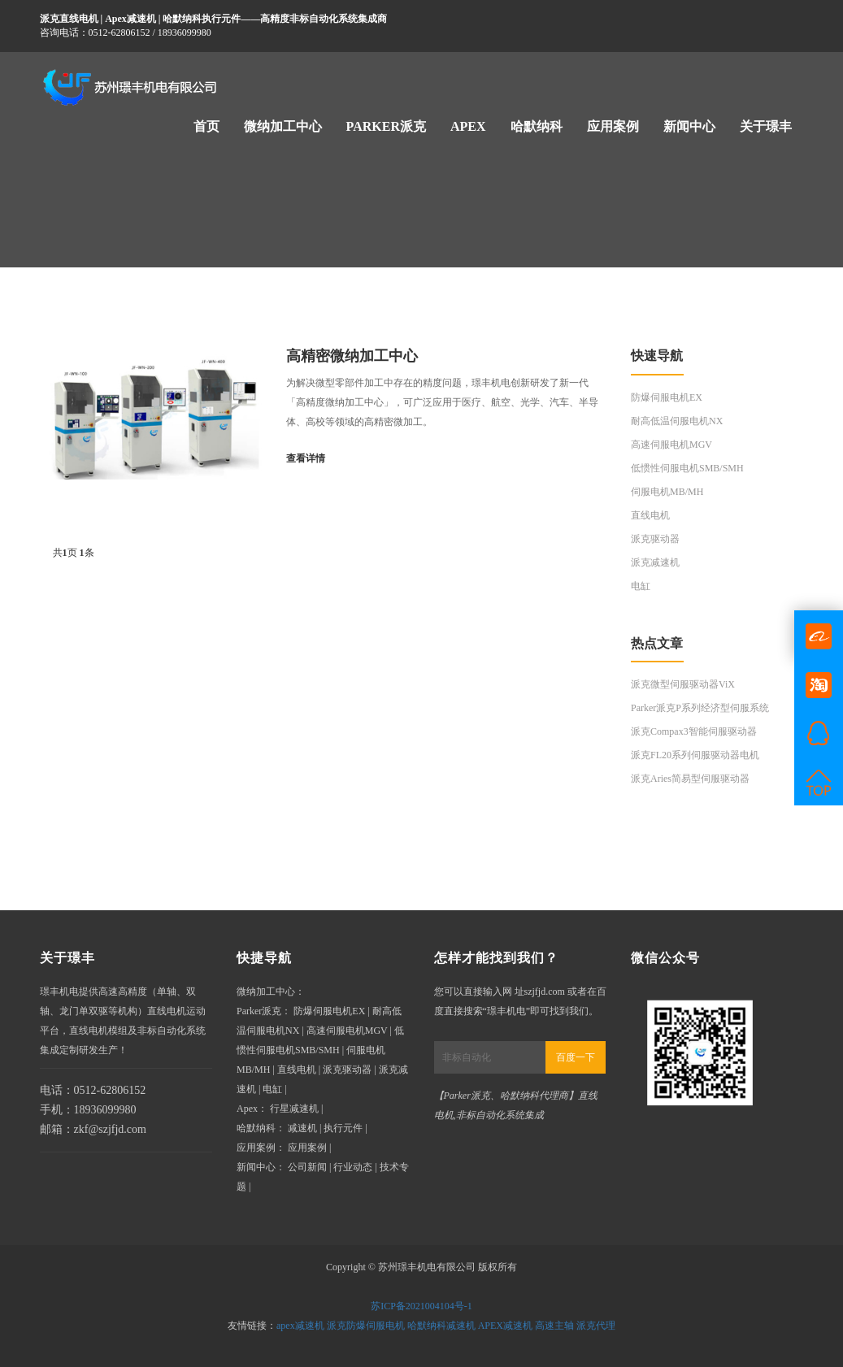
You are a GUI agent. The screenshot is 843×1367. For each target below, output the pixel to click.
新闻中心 (689, 126)
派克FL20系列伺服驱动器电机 (695, 755)
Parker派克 (386, 126)
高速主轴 (554, 1325)
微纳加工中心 (283, 126)
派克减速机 (655, 562)
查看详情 (305, 458)
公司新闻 (307, 1167)
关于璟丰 (766, 126)
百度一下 (575, 1057)
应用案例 (613, 126)
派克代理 (595, 1325)
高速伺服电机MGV (671, 444)
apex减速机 (300, 1325)
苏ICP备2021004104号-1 (421, 1306)
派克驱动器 (655, 539)
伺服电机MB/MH (667, 491)
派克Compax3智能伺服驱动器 (694, 731)
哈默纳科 (537, 126)
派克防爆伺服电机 (366, 1325)
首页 (206, 126)
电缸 (640, 586)
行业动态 (352, 1167)
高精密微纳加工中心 (352, 356)
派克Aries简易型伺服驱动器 (690, 778)
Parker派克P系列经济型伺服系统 (700, 708)
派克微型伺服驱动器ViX (683, 684)
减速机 (302, 1128)
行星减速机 (294, 1108)
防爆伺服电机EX (666, 397)
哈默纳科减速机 (441, 1325)
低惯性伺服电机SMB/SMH (687, 468)
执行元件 (343, 1128)
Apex (468, 126)
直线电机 (650, 515)
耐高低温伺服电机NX (677, 421)
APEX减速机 (505, 1325)
